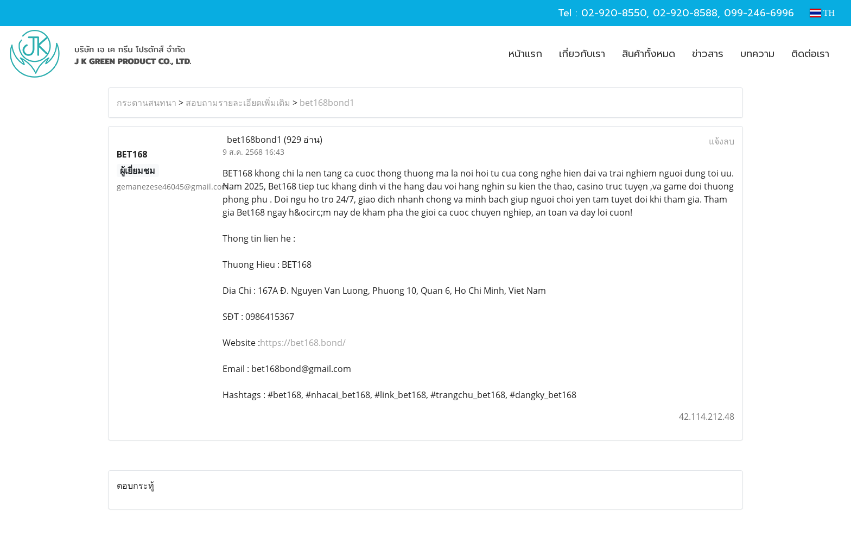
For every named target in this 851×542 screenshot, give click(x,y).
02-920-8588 (685, 13)
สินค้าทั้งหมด (648, 53)
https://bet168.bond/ (303, 343)
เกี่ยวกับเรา (582, 53)
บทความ (757, 53)
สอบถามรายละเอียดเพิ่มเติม (238, 103)
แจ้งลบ (721, 141)
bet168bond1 (327, 103)
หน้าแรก (525, 53)
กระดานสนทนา (146, 103)
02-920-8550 (613, 13)
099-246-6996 (759, 13)
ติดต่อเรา (810, 53)
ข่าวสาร (707, 53)
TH (822, 12)
